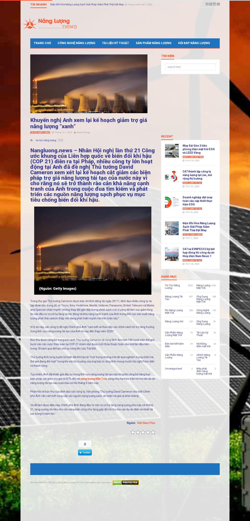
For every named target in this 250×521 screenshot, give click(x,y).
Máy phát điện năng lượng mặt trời (204, 371)
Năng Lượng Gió (174, 321)
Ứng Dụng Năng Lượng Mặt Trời (203, 299)
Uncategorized (173, 368)
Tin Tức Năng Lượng (40, 133)
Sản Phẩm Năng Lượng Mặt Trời (174, 333)
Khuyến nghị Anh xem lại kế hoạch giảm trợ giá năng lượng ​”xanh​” (88, 123)
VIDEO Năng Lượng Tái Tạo (203, 357)
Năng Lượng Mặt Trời (193, 157)
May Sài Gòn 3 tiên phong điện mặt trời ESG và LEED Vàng (199, 149)
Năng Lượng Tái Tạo (192, 183)
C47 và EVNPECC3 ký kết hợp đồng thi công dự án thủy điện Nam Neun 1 (199, 252)
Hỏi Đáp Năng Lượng (194, 43)
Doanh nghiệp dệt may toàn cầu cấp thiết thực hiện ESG (197, 201)
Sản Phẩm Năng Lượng (153, 43)
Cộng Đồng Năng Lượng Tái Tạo (68, 482)
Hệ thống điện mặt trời (203, 345)
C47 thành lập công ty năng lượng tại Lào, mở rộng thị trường (197, 175)
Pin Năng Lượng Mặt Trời (174, 311)
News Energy (83, 132)
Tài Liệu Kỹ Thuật (115, 43)
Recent (167, 136)
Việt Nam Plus (146, 422)
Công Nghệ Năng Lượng (76, 43)
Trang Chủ (42, 43)
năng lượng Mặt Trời (93, 378)
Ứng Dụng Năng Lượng (203, 322)
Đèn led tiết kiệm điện (174, 345)
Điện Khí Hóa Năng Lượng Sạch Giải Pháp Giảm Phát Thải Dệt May (87, 4)
